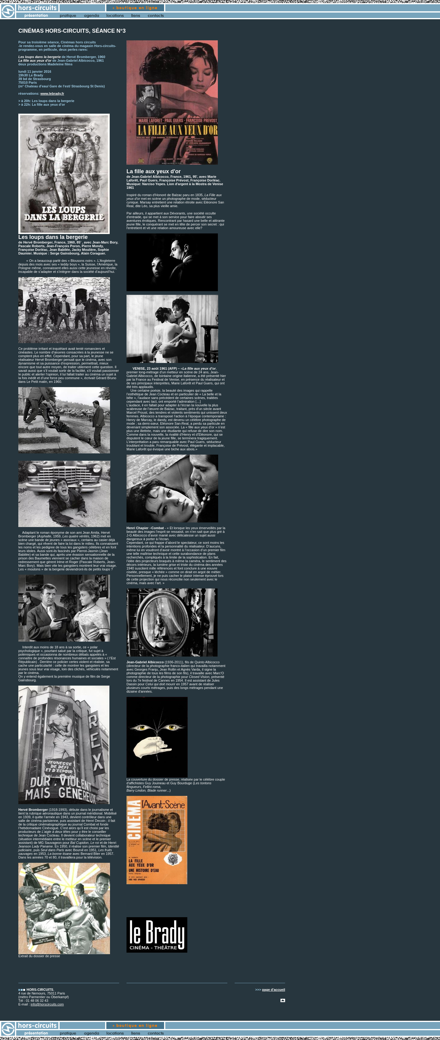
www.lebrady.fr (52, 93)
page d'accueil (273, 989)
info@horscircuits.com (47, 1004)
